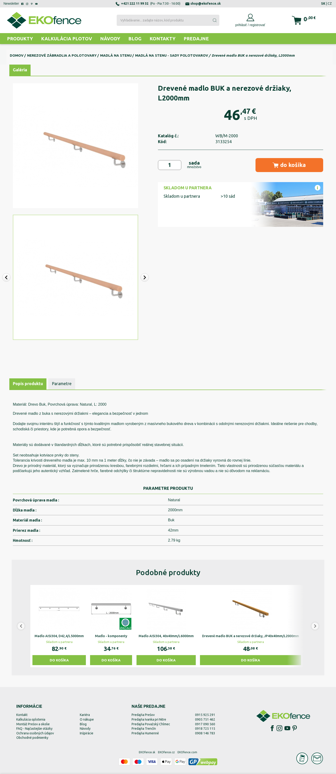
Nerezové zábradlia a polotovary (62, 55)
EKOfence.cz (166, 752)
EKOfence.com (187, 752)
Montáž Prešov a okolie (33, 724)
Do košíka (59, 660)
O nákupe (87, 719)
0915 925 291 (205, 715)
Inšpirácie (86, 733)
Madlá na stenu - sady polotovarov (171, 55)
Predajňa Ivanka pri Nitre (149, 719)
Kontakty (162, 38)
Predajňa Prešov (143, 715)
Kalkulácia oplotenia (30, 719)
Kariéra (85, 715)
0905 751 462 (205, 719)
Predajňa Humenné (145, 733)
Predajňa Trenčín (144, 728)
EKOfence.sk (147, 752)
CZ (330, 3)
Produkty (20, 38)
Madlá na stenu (116, 55)
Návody (110, 38)
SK (323, 3)
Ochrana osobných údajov (35, 733)
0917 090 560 (205, 724)
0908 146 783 (205, 733)
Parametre (62, 383)
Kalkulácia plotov (66, 38)
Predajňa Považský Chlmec (151, 724)
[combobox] (168, 20)
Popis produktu (28, 383)
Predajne (196, 38)
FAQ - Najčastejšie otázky (34, 728)
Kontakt (22, 715)
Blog (134, 38)
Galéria (20, 69)
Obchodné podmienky (32, 737)
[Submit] (214, 20)
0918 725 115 (205, 728)
